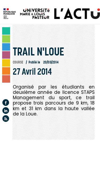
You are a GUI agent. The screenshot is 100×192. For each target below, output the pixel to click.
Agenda (6, 90)
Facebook (5, 102)
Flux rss (5, 118)
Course (18, 62)
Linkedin (5, 110)
